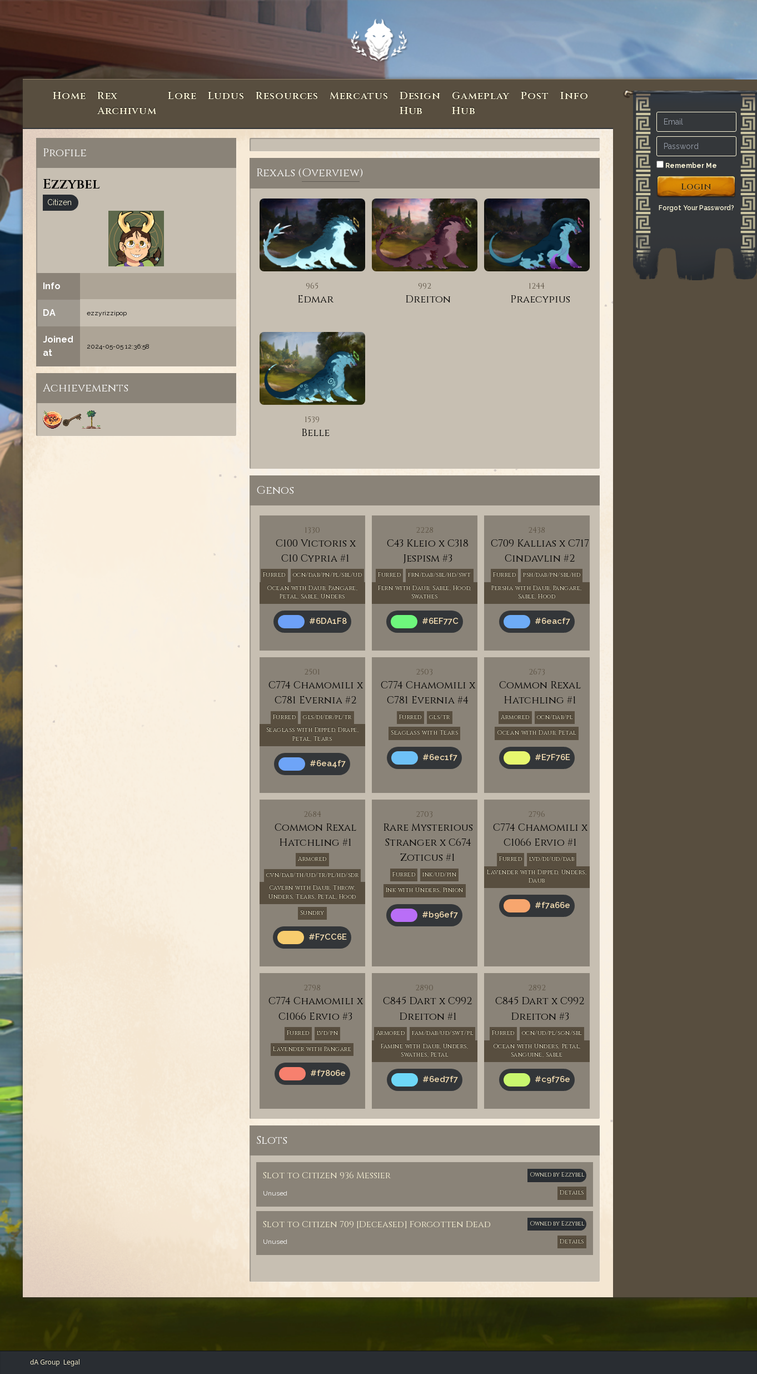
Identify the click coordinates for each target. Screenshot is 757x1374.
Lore (182, 96)
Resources (287, 96)
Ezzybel (572, 1175)
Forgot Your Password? (696, 208)
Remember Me (686, 165)
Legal (71, 1362)
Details (572, 1193)
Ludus (226, 96)
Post (535, 96)
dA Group (45, 1362)
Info (574, 96)
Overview (331, 172)
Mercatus (359, 96)
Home (69, 96)
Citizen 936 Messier (346, 1175)
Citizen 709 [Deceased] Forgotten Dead (396, 1224)
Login (696, 187)
